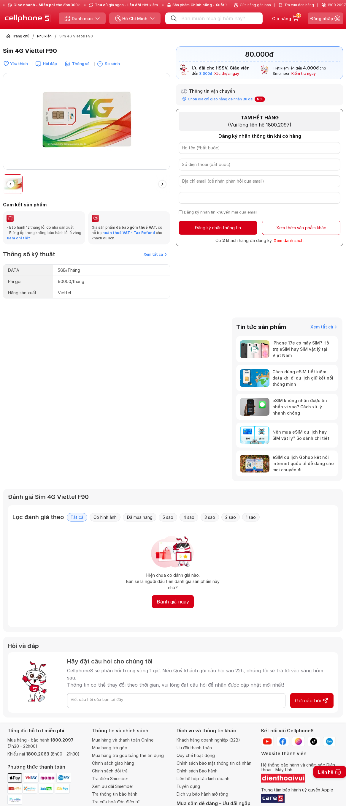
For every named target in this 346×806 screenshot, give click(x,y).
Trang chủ (20, 36)
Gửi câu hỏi (312, 700)
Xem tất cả (155, 254)
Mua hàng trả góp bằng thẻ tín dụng (128, 755)
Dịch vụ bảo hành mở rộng (202, 793)
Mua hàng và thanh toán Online (122, 739)
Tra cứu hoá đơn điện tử (116, 801)
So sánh (112, 63)
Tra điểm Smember (110, 778)
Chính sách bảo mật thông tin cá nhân (214, 763)
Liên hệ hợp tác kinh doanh (203, 778)
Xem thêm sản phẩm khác (301, 227)
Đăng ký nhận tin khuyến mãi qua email (220, 212)
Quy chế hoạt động (196, 755)
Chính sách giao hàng (113, 763)
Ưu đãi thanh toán (194, 747)
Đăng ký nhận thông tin (218, 227)
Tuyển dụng (188, 786)
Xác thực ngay (226, 73)
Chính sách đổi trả (110, 770)
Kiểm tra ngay (303, 73)
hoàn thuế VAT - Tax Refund (128, 232)
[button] (162, 184)
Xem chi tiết (18, 238)
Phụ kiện (44, 36)
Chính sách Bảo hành (197, 770)
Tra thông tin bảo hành (114, 793)
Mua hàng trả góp (109, 747)
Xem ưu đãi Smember (112, 786)
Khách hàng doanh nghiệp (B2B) (208, 739)
